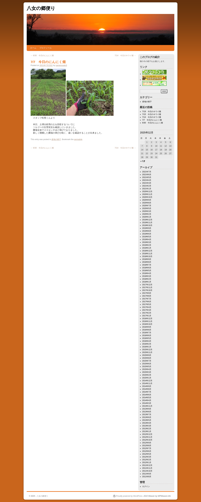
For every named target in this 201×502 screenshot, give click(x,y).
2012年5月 (146, 454)
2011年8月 (146, 476)
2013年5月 (146, 420)
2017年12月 (147, 285)
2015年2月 (146, 375)
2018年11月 (147, 253)
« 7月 (143, 161)
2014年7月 (146, 392)
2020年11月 (147, 194)
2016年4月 (146, 341)
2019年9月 (146, 228)
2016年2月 (146, 344)
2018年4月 (146, 273)
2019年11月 (147, 222)
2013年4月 (146, 423)
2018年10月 (147, 256)
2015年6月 (146, 364)
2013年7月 (146, 414)
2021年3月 (146, 183)
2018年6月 (146, 268)
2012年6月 (146, 451)
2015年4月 (146, 369)
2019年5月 (146, 237)
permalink (78, 139)
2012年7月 (146, 448)
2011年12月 (147, 465)
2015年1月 (146, 378)
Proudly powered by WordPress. (129, 496)
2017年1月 (146, 316)
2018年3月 (146, 276)
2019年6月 (146, 234)
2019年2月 (146, 245)
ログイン (146, 486)
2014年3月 (146, 403)
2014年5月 (146, 397)
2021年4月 (146, 180)
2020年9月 (146, 200)
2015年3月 (146, 372)
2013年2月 (146, 429)
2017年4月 (146, 307)
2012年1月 (146, 462)
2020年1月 (146, 217)
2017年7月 (146, 299)
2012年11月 (147, 437)
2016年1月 (146, 347)
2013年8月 (146, 412)
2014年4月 (146, 400)
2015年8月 (146, 358)
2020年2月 (146, 214)
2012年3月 (146, 457)
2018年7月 (146, 265)
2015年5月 (146, 366)
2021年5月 (146, 177)
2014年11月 (147, 383)
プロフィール (45, 48)
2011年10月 (147, 471)
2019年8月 (146, 231)
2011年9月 (146, 474)
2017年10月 (147, 290)
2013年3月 (146, 426)
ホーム (33, 48)
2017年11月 (147, 287)
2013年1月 (146, 431)
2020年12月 (147, 191)
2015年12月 (147, 349)
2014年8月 (146, 389)
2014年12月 (147, 381)
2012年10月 (147, 440)
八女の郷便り (41, 8)
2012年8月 (146, 445)
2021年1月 (146, 189)
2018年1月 (146, 282)
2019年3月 (146, 242)
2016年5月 (146, 338)
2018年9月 (146, 259)
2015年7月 (146, 361)
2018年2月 (146, 279)
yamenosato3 (61, 65)
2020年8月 (146, 203)
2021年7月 (146, 172)
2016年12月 (147, 318)
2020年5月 (146, 208)
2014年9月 (146, 386)
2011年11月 (147, 468)
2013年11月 (147, 406)
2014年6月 (146, 395)
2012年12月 (147, 434)
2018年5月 (146, 270)
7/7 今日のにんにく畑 (152, 120)
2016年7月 (146, 333)
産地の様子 (56, 139)
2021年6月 (146, 174)
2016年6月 (146, 335)
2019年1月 (146, 248)
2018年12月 (147, 251)
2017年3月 (146, 310)
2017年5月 (146, 304)
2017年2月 (146, 313)
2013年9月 (146, 409)
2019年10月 (147, 225)
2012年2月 (146, 460)
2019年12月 (147, 220)
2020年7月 (146, 206)
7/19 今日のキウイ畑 (151, 111)
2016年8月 (146, 330)
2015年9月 (146, 355)
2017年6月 (146, 301)
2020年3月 (146, 211)
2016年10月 (147, 324)
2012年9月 (146, 443)
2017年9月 (146, 293)
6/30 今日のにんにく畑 (42, 55)
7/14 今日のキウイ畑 (125, 55)
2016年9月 (146, 327)
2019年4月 (146, 239)
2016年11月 (147, 321)
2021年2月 (146, 186)
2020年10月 (147, 197)
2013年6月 (146, 417)
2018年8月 (146, 262)
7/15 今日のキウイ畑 (151, 114)
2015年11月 (147, 352)
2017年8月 (146, 296)
